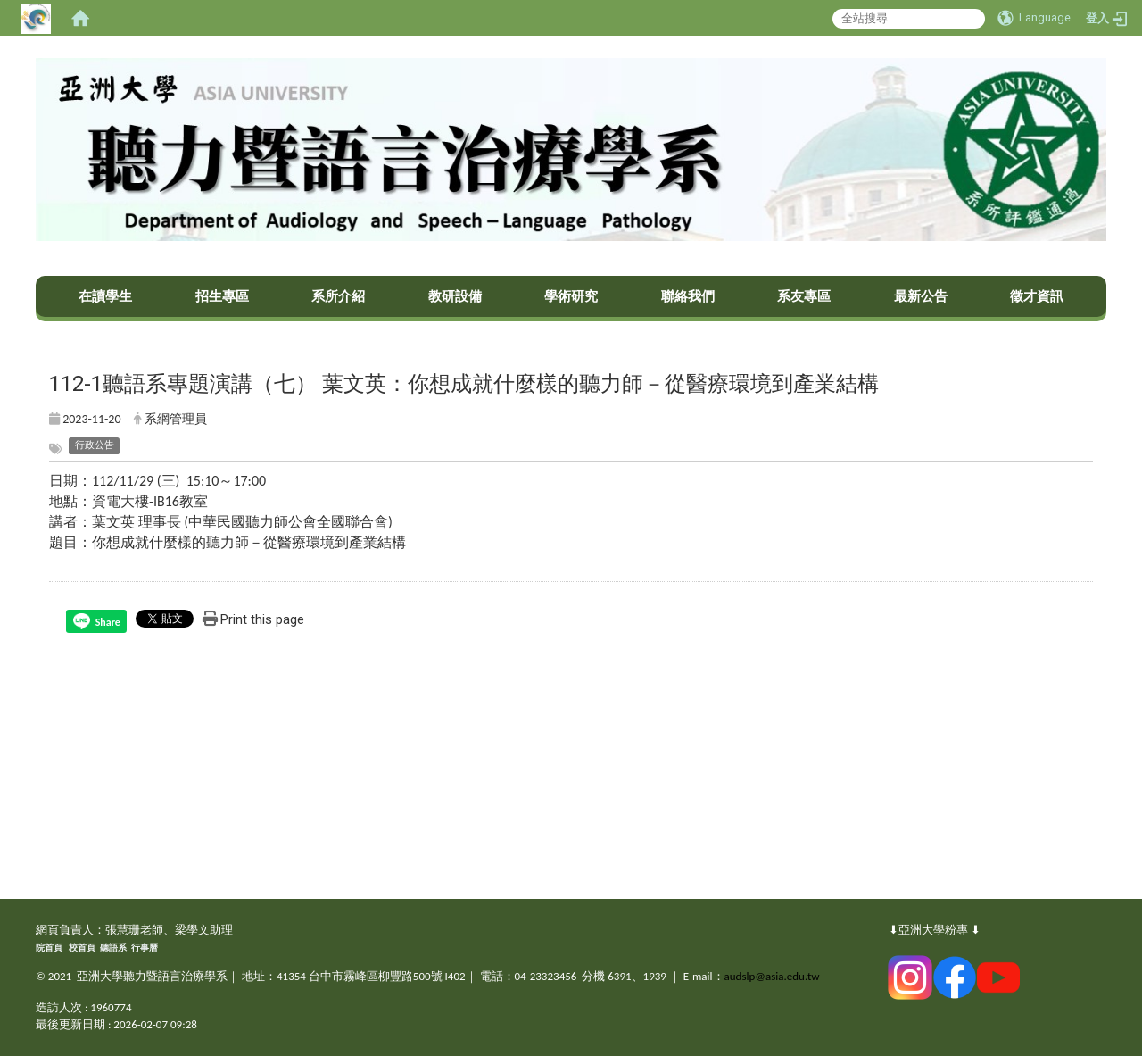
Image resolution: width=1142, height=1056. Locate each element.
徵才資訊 (1036, 296)
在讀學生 (105, 296)
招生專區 (222, 296)
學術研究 (571, 296)
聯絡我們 (688, 296)
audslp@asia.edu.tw (772, 976)
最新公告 (921, 296)
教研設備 (455, 296)
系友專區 (804, 296)
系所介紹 (338, 296)
